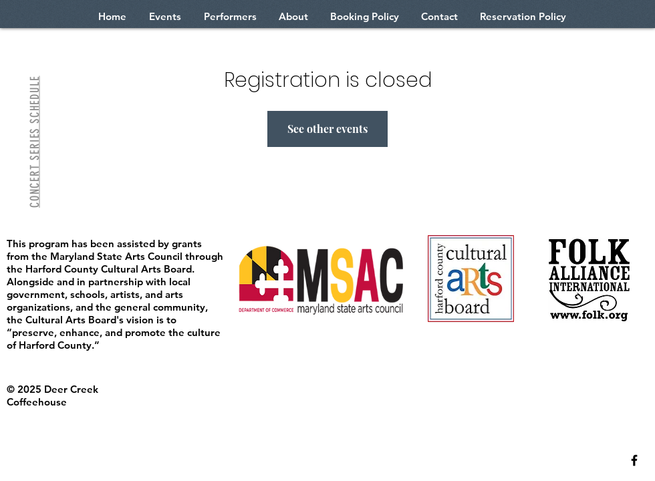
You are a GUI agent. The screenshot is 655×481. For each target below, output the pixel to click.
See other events (327, 129)
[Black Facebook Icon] (634, 460)
